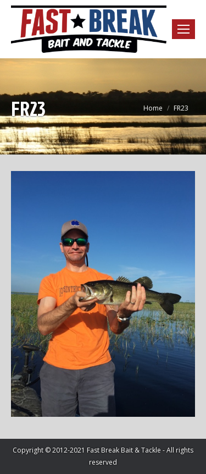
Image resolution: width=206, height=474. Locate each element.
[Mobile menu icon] (183, 29)
